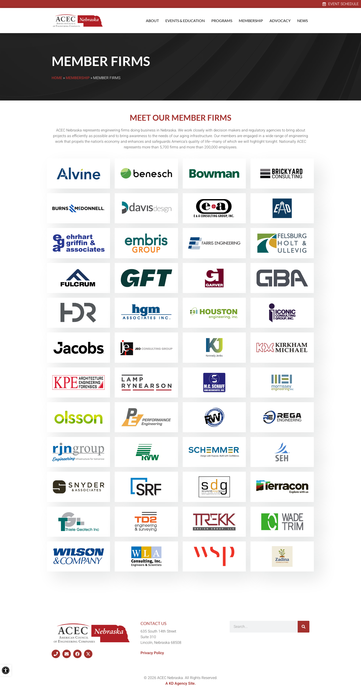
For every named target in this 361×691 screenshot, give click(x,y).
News (302, 20)
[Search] (303, 627)
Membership (251, 20)
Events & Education (185, 20)
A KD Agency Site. (180, 683)
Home (57, 78)
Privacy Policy (152, 653)
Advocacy (280, 20)
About (152, 20)
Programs (221, 20)
